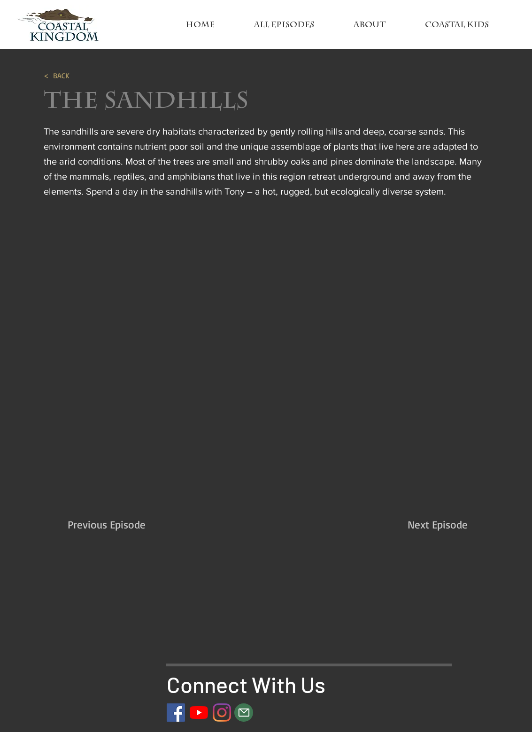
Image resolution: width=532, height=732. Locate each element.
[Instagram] (222, 712)
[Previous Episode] (128, 525)
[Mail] (243, 712)
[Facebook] (176, 712)
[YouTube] (199, 712)
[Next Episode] (414, 525)
